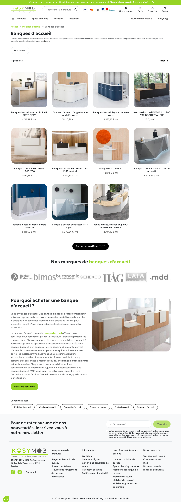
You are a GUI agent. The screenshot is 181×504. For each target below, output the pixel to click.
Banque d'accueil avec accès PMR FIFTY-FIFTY (29, 113)
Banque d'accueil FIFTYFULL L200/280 (29, 170)
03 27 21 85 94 (17, 460)
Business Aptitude (119, 498)
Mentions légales (91, 459)
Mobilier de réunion (123, 480)
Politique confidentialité (95, 473)
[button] (20, 50)
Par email (31, 472)
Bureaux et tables (61, 466)
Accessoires (57, 476)
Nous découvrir (151, 450)
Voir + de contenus (24, 386)
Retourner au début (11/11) (90, 246)
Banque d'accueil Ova (111, 168)
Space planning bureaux (126, 466)
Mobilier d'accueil (22, 407)
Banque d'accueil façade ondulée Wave (111, 113)
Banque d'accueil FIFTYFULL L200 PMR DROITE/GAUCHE (151, 113)
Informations (89, 450)
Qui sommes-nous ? (154, 455)
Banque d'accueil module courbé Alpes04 (152, 170)
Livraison (87, 455)
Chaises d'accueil (47, 407)
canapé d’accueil (53, 333)
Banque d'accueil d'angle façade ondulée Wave (70, 113)
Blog (145, 462)
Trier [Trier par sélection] (165, 60)
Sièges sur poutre (98, 407)
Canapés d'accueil (145, 407)
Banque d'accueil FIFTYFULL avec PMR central (70, 170)
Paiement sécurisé (92, 469)
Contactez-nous (152, 459)
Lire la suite (45, 41)
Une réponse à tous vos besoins (125, 452)
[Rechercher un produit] (61, 9)
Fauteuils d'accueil (72, 407)
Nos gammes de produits (60, 452)
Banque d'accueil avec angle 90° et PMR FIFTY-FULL (110, 226)
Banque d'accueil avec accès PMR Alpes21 (70, 226)
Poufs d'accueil (122, 407)
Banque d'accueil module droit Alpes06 (29, 226)
